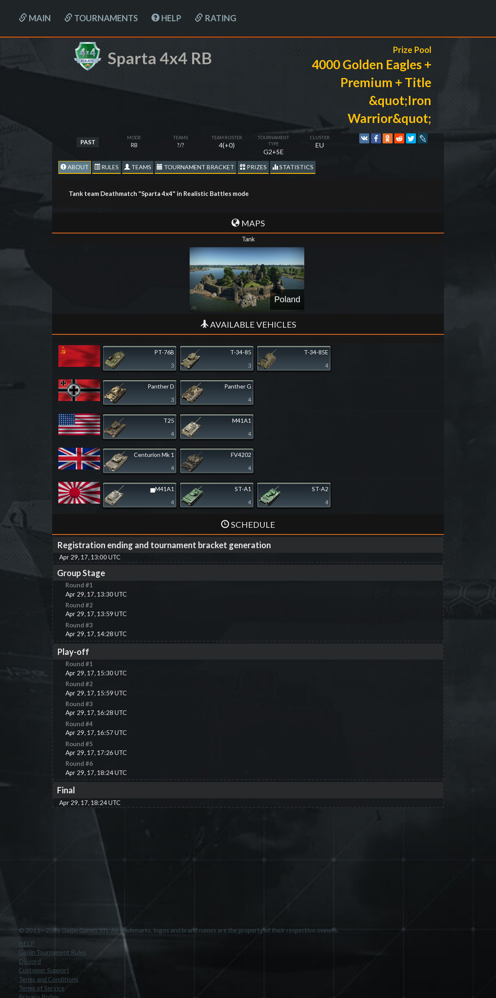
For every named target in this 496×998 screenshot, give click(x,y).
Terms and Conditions (48, 979)
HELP (166, 18)
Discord (30, 961)
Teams (137, 167)
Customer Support (44, 970)
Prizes (253, 167)
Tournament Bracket (195, 167)
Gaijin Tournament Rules (52, 952)
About (74, 167)
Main (35, 18)
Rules (106, 167)
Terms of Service (42, 988)
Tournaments (101, 18)
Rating (215, 18)
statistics (292, 167)
